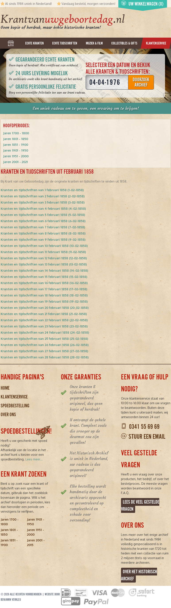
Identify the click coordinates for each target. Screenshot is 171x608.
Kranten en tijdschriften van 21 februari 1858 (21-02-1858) (44, 314)
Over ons (8, 415)
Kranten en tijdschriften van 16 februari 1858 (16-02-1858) (44, 283)
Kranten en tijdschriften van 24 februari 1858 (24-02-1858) (45, 332)
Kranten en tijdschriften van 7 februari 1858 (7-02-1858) (43, 227)
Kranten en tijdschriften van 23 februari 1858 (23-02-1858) (44, 326)
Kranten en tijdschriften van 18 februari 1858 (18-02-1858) (44, 295)
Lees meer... (34, 459)
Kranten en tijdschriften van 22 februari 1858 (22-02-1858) (44, 320)
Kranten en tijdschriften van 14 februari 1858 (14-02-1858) (44, 270)
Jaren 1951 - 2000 (16, 156)
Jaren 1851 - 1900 (15, 144)
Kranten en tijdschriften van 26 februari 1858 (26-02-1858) (44, 345)
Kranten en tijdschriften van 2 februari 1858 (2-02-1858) (43, 196)
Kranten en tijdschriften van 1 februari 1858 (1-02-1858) (42, 190)
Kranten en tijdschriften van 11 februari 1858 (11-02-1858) (43, 252)
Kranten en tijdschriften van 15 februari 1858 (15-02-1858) (44, 277)
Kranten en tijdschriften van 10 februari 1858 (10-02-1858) (44, 246)
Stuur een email (147, 437)
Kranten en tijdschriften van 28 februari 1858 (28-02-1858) (44, 357)
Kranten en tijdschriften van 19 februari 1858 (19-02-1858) (44, 301)
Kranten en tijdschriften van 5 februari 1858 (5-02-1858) (43, 215)
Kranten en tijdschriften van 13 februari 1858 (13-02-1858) (44, 264)
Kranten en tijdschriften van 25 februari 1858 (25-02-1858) (44, 339)
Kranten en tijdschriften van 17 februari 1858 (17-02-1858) (44, 289)
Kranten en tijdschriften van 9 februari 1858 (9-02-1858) (43, 239)
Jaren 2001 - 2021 (15, 162)
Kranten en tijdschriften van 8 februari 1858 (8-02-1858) (43, 233)
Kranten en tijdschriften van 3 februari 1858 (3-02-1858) (43, 202)
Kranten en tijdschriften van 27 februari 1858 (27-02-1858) (44, 351)
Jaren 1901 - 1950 (15, 150)
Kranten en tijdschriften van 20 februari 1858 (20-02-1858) (44, 308)
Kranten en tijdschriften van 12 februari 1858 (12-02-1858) (44, 258)
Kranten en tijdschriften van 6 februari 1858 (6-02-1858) (43, 221)
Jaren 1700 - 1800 (16, 133)
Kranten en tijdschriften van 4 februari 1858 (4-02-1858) (43, 208)
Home (5, 388)
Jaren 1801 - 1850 (15, 139)
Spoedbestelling (15, 406)
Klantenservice (14, 397)
